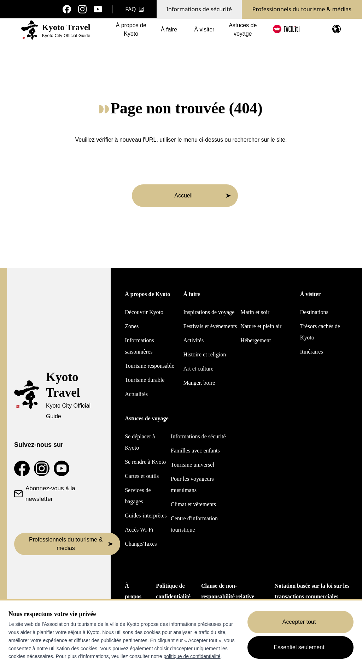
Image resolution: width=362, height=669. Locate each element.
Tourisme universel (192, 465)
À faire (169, 30)
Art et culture (198, 369)
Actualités (136, 394)
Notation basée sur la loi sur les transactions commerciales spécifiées (312, 596)
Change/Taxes (141, 544)
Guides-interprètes (146, 516)
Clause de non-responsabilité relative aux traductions (227, 596)
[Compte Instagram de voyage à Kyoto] (82, 9)
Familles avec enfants (195, 451)
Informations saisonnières (139, 346)
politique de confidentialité (191, 656)
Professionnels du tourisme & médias (301, 9)
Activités (193, 340)
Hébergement (255, 340)
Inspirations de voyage (208, 312)
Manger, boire (199, 383)
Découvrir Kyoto (144, 312)
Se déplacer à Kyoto (140, 442)
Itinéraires (311, 352)
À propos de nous (134, 596)
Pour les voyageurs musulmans (192, 484)
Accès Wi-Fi (139, 530)
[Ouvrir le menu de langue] (336, 29)
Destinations (314, 312)
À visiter (204, 30)
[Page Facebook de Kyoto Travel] (67, 9)
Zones (132, 326)
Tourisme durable (144, 380)
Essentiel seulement (299, 647)
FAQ (134, 9)
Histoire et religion (204, 354)
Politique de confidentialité (173, 591)
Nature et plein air (260, 326)
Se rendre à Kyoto (145, 462)
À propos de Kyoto (131, 30)
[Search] (317, 29)
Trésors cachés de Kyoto (320, 332)
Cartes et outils (142, 476)
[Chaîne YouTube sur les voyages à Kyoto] (98, 9)
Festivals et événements (210, 326)
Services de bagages (138, 495)
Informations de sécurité (199, 9)
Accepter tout (299, 622)
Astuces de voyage (243, 30)
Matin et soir (254, 312)
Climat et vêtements (193, 504)
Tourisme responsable (149, 366)
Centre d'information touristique (194, 524)
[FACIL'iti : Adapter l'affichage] (286, 29)
